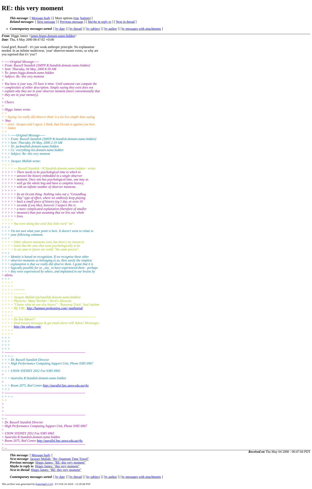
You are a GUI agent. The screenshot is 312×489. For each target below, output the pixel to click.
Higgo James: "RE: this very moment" (60, 462)
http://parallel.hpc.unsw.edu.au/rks (66, 385)
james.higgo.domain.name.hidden (53, 36)
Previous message (71, 22)
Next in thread (125, 22)
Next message (46, 22)
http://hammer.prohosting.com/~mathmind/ (55, 308)
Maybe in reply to (99, 22)
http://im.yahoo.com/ (27, 326)
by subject (93, 28)
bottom (84, 18)
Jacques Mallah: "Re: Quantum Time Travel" (59, 459)
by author (110, 28)
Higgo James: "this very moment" (57, 466)
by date (60, 28)
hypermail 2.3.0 (44, 484)
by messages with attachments (141, 28)
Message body (41, 18)
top (76, 18)
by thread (76, 28)
